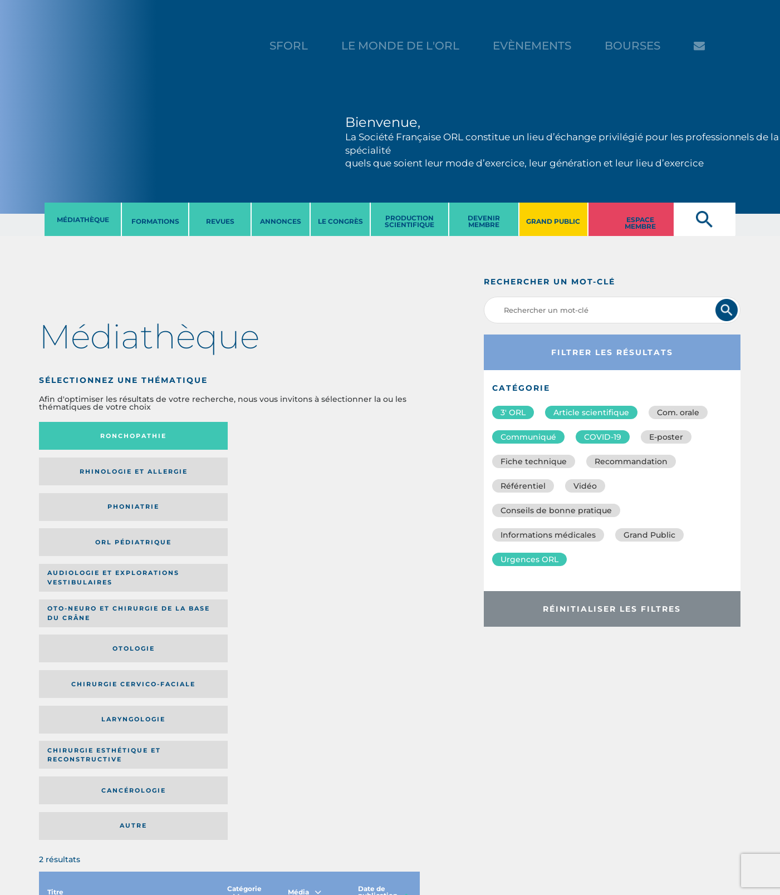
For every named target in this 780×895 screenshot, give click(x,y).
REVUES (220, 221)
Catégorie (244, 597)
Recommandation (631, 461)
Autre (368, 527)
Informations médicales (548, 535)
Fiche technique (534, 461)
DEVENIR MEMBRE (484, 221)
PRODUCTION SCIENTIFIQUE (409, 221)
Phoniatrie (273, 436)
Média (304, 597)
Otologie (273, 480)
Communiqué (528, 437)
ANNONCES (280, 221)
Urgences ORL (529, 559)
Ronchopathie (83, 436)
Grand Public (649, 535)
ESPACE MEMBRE (640, 222)
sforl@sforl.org (199, 869)
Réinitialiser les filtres (612, 609)
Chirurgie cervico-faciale (356, 479)
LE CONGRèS (340, 221)
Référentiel (523, 486)
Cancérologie (273, 527)
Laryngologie (83, 527)
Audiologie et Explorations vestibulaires (79, 479)
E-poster (666, 437)
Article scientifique (591, 412)
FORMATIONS (155, 221)
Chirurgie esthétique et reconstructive (178, 527)
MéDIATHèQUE (83, 219)
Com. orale (678, 412)
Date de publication (384, 597)
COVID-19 (602, 437)
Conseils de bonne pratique (556, 510)
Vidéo (585, 486)
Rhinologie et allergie (175, 436)
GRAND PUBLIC (553, 221)
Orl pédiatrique (361, 436)
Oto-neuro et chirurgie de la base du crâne (174, 480)
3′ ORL (513, 412)
